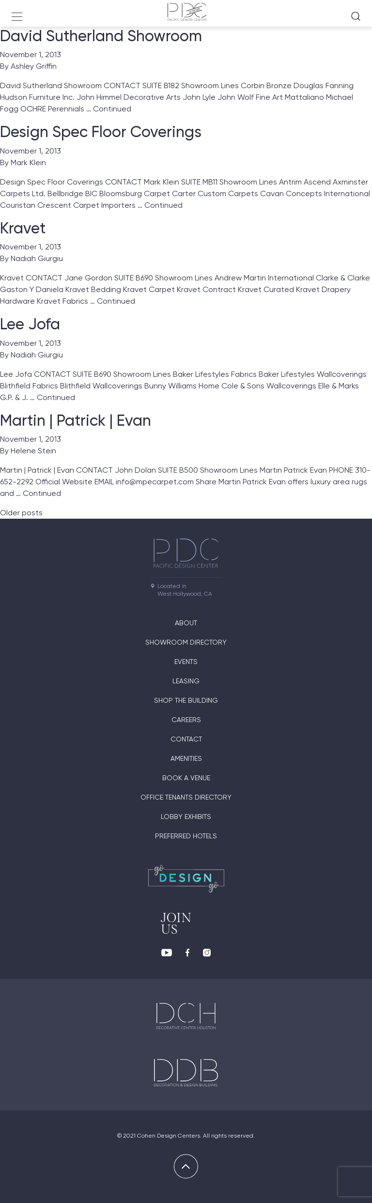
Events (186, 661)
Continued (112, 108)
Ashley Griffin (34, 66)
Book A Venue (186, 778)
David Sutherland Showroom (101, 36)
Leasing (186, 681)
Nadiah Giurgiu (37, 258)
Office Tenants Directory (186, 797)
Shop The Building (186, 700)
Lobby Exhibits (186, 816)
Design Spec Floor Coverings (101, 132)
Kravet (23, 228)
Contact (186, 739)
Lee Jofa (30, 324)
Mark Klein (28, 162)
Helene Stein (33, 450)
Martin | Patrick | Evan (75, 420)
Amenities (186, 758)
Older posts (21, 512)
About (186, 623)
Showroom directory (186, 642)
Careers (186, 720)
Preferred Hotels (186, 836)
